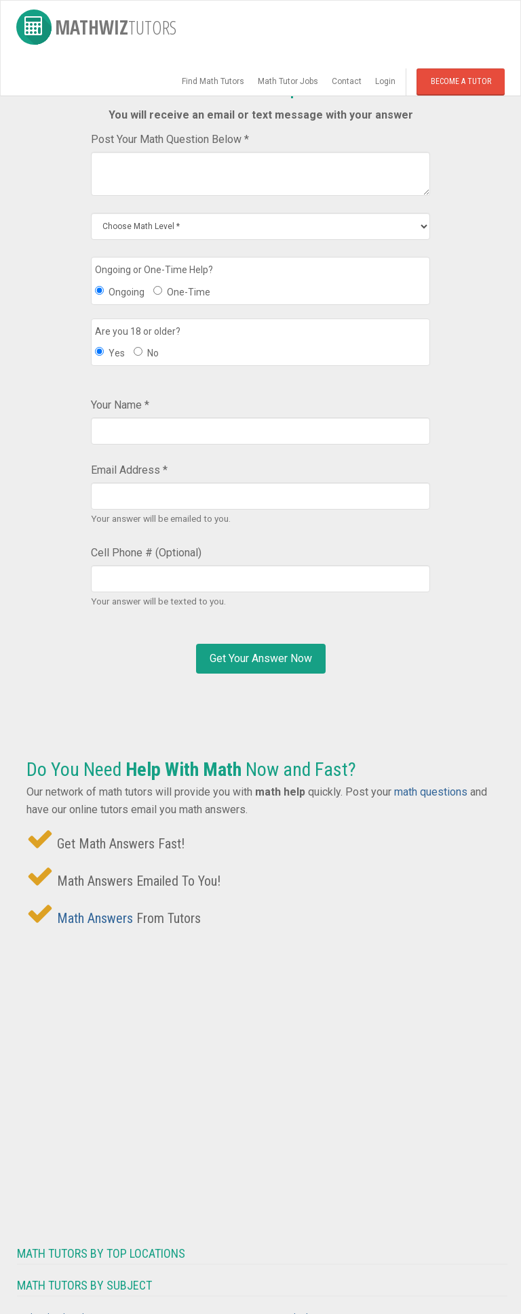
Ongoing (119, 291)
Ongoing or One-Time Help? (154, 269)
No (146, 352)
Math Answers (95, 918)
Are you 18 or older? (137, 331)
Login (385, 81)
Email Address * (129, 470)
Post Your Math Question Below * (170, 139)
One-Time (181, 291)
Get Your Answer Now (261, 658)
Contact (347, 81)
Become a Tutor (461, 81)
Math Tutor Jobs (288, 81)
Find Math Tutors (213, 81)
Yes (110, 352)
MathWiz (96, 27)
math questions (430, 791)
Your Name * (120, 404)
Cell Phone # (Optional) (146, 552)
